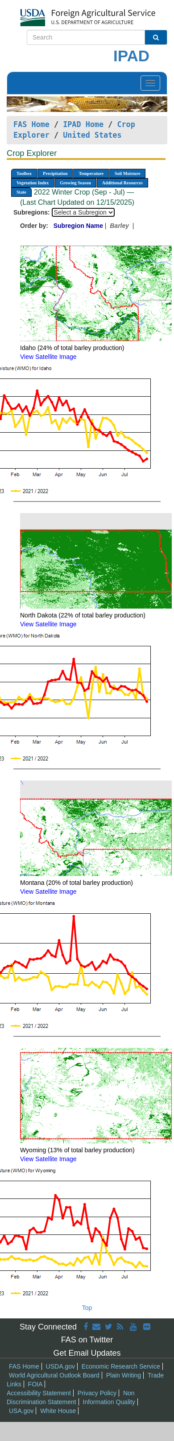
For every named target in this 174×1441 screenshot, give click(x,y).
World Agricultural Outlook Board (54, 1375)
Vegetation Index (33, 182)
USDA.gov (60, 1366)
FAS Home (31, 124)
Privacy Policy (97, 1393)
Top (87, 1307)
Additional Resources (122, 182)
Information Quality (109, 1401)
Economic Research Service (121, 1366)
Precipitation (55, 173)
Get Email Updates (86, 1353)
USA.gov (21, 1410)
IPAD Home (83, 124)
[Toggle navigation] (150, 83)
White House (58, 1410)
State (21, 192)
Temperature (91, 173)
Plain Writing (123, 1375)
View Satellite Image (48, 356)
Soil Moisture (127, 173)
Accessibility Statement (39, 1393)
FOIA (35, 1384)
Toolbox (24, 173)
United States (92, 135)
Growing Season (75, 182)
